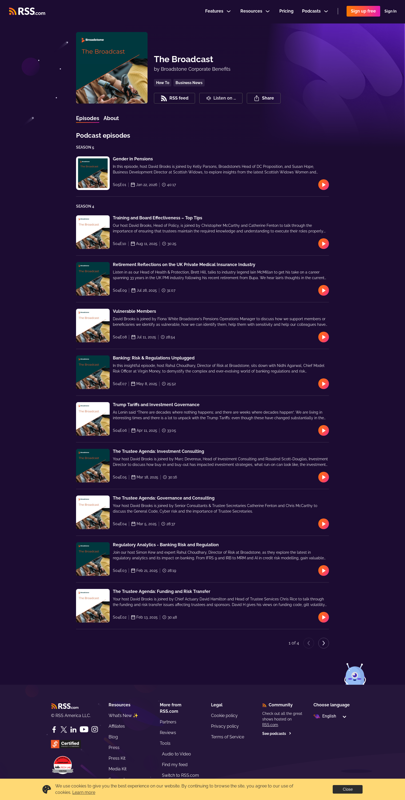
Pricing (286, 11)
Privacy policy (225, 726)
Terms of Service (227, 736)
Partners (168, 721)
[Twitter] (64, 729)
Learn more (83, 792)
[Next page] (323, 643)
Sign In (390, 12)
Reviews (168, 732)
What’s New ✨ (123, 715)
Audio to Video (176, 754)
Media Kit (117, 768)
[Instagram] (95, 729)
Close (348, 789)
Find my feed (175, 764)
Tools (165, 743)
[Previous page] (308, 643)
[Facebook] (54, 729)
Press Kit (117, 758)
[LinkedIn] (73, 729)
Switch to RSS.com (180, 775)
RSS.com (270, 725)
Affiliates (117, 726)
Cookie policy (224, 715)
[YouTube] (84, 729)
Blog (113, 736)
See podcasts (276, 733)
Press (114, 747)
